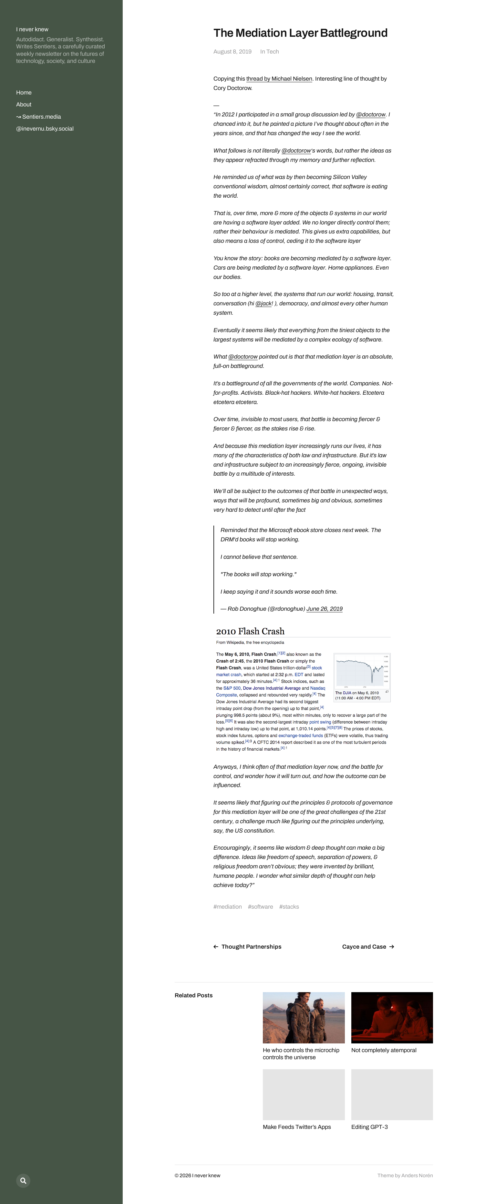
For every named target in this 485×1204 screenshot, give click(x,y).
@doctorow (371, 114)
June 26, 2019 (324, 609)
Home (24, 92)
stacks (291, 906)
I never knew (32, 29)
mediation (229, 906)
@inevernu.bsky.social (45, 128)
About (23, 104)
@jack (263, 303)
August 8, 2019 (232, 51)
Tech (272, 51)
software (262, 906)
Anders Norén (417, 1175)
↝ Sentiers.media (38, 116)
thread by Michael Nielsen (279, 78)
